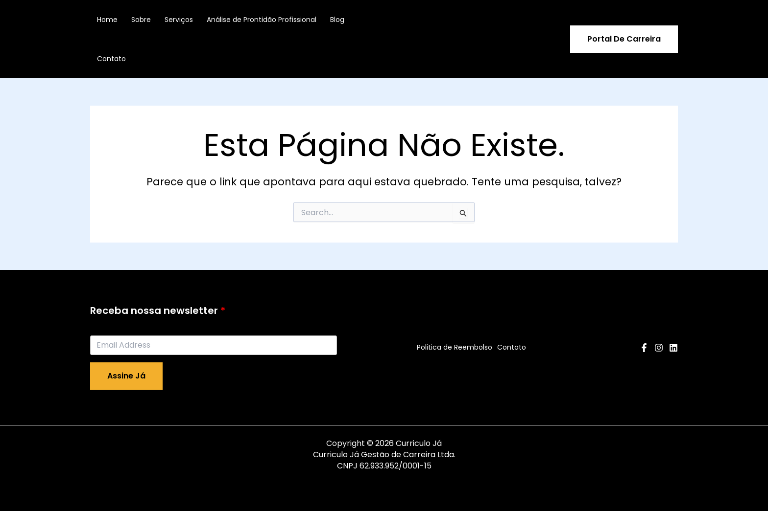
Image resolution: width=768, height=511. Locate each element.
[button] (624, 39)
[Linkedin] (673, 347)
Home (107, 19)
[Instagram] (658, 347)
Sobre (141, 19)
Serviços (179, 19)
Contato (111, 59)
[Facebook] (644, 347)
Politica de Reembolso (454, 347)
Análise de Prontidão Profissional (261, 19)
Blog (337, 19)
